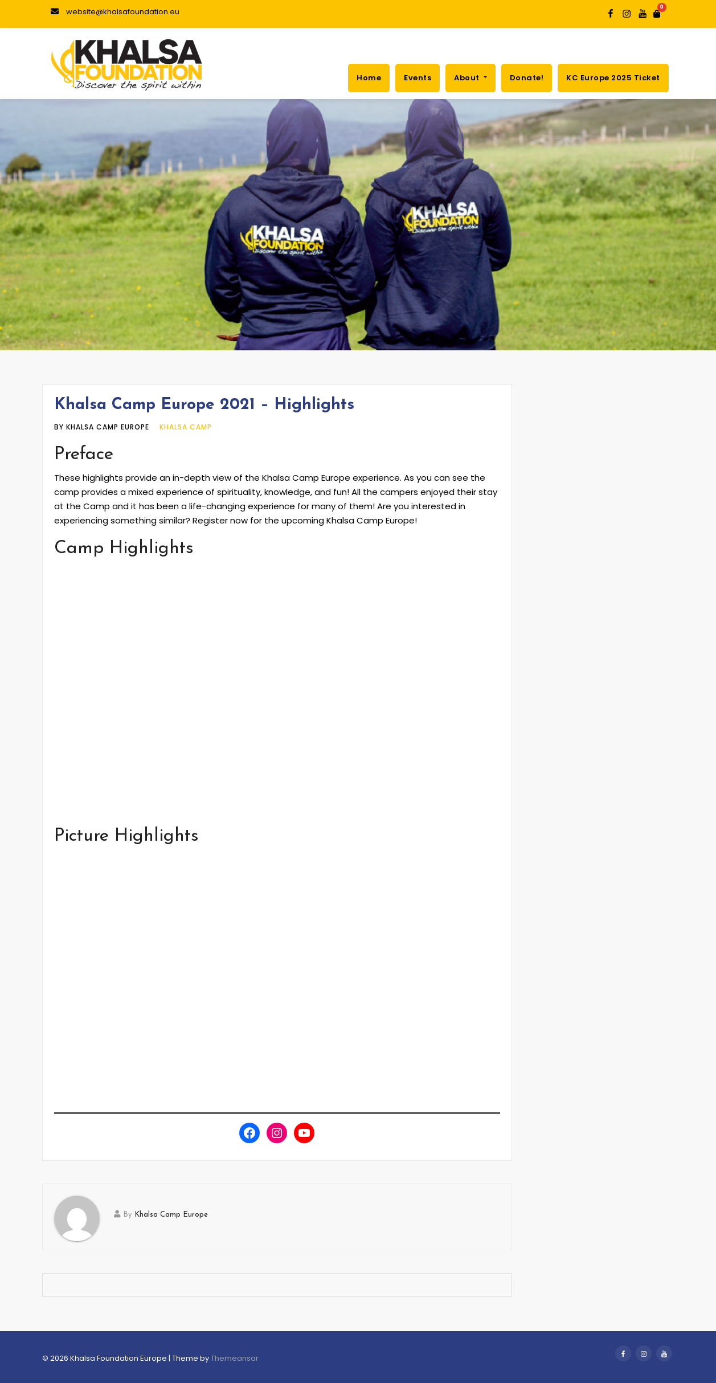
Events (417, 77)
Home (369, 77)
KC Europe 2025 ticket (613, 77)
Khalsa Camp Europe (171, 1214)
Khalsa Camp (185, 427)
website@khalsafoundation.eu (115, 11)
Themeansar (235, 1358)
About (470, 77)
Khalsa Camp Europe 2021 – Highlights (204, 405)
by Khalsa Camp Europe (103, 427)
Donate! (527, 77)
